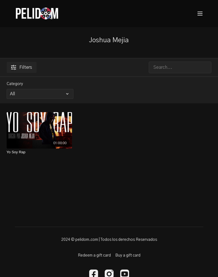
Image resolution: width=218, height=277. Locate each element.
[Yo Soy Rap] (39, 152)
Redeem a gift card (94, 255)
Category (15, 84)
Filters (21, 67)
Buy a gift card (127, 255)
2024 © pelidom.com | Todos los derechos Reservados (109, 240)
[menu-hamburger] (200, 13)
